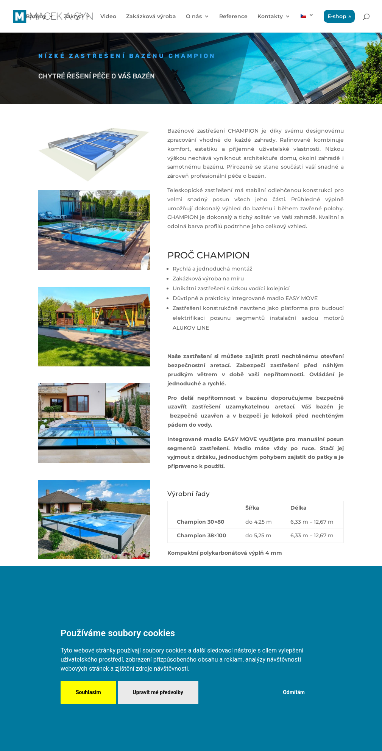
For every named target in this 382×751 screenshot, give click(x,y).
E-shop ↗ (339, 16)
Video (108, 17)
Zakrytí (73, 17)
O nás (194, 17)
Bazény (36, 17)
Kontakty (270, 17)
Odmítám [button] (294, 692)
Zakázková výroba (151, 17)
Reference (233, 17)
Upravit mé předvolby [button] (158, 692)
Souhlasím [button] (88, 692)
